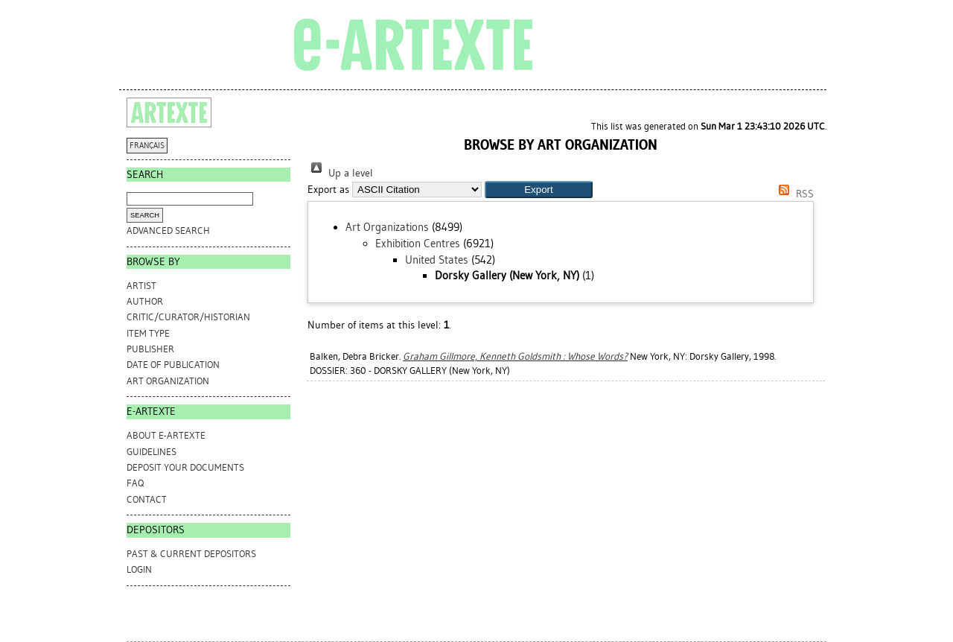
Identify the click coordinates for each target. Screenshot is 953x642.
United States (436, 260)
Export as (328, 189)
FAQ (135, 483)
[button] (539, 189)
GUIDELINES (151, 451)
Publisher (150, 349)
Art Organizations (387, 227)
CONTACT (147, 499)
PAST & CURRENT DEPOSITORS (191, 553)
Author (145, 301)
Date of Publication (173, 364)
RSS (794, 194)
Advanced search (168, 230)
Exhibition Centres (417, 243)
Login (139, 569)
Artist (141, 285)
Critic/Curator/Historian (188, 316)
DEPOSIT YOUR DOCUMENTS (185, 467)
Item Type (148, 333)
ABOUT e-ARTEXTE (166, 435)
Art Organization (168, 381)
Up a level (340, 173)
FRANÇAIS (147, 145)
